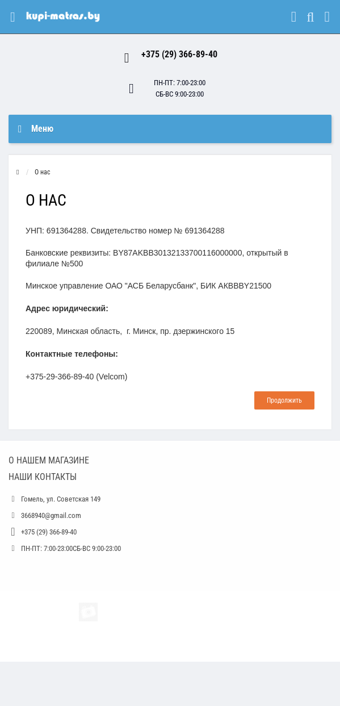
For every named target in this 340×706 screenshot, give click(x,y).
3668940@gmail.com (51, 515)
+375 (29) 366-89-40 (179, 54)
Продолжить (284, 400)
